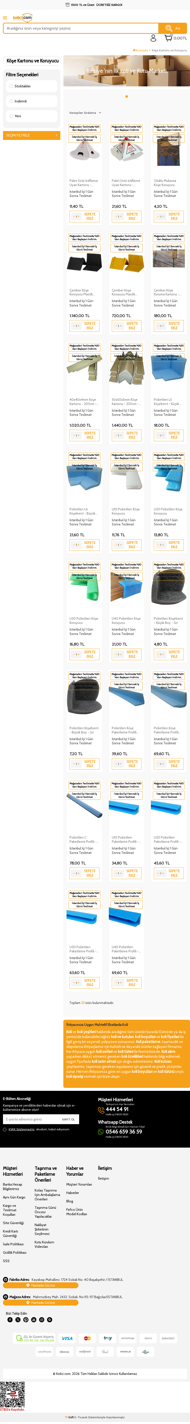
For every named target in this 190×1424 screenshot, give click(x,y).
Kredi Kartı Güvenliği (10, 1233)
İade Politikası (13, 1244)
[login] (153, 38)
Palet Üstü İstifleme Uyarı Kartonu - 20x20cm (84, 183)
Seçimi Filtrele (31, 135)
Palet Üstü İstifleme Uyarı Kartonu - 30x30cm (126, 183)
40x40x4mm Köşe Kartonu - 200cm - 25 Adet (83, 402)
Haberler (72, 1193)
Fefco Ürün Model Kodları (76, 1211)
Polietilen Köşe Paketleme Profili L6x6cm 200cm (166, 730)
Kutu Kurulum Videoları (44, 1244)
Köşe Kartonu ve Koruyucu (32, 61)
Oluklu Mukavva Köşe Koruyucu (165, 183)
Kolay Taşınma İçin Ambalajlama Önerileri (47, 1194)
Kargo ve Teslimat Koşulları (9, 1210)
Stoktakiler (20, 86)
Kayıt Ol (68, 1119)
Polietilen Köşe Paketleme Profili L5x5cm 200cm (124, 730)
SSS (6, 1261)
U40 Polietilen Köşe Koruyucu (126, 620)
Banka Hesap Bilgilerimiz (12, 1186)
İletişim (103, 1178)
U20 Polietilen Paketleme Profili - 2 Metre (168, 839)
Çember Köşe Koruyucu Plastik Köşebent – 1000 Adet (82, 292)
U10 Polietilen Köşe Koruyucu (126, 511)
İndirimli (18, 101)
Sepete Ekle (89, 216)
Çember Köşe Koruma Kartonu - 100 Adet (166, 292)
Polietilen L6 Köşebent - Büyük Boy (82, 511)
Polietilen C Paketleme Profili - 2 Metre (84, 839)
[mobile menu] (5, 17)
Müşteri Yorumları (79, 1184)
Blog (69, 1201)
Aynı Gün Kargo (14, 1197)
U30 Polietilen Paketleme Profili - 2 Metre (84, 949)
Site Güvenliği (13, 1223)
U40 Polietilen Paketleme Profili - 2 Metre (126, 949)
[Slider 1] (126, 70)
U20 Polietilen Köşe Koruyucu (168, 511)
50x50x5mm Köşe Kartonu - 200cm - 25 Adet (125, 402)
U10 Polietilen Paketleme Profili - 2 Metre (126, 839)
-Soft (69, 1419)
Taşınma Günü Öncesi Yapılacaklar (45, 1212)
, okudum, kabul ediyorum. (36, 1129)
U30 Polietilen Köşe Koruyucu (84, 620)
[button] (124, 82)
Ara (173, 28)
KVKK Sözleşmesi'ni (21, 1129)
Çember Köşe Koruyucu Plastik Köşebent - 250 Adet (123, 292)
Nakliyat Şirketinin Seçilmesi (42, 1229)
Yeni (15, 116)
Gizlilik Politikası (14, 1252)
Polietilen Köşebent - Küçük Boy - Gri (168, 620)
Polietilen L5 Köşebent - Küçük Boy (166, 402)
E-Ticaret (80, 1419)
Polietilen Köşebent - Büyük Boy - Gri (84, 730)
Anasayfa (140, 50)
